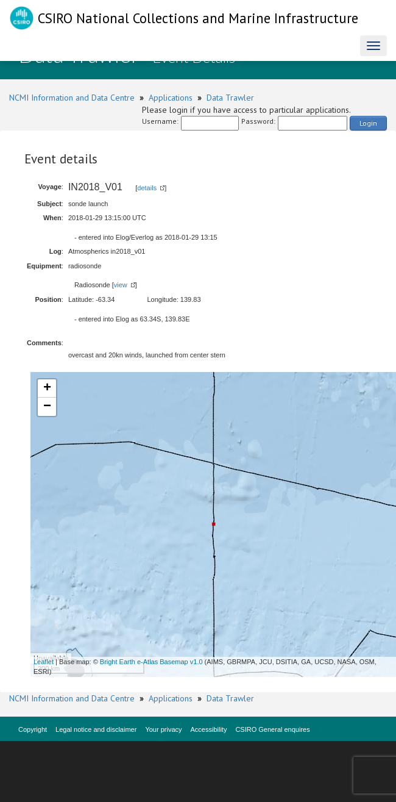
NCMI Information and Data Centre (72, 97)
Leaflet (44, 661)
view (120, 284)
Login (368, 122)
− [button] (47, 407)
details (147, 188)
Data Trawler (230, 97)
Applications (171, 97)
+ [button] (47, 388)
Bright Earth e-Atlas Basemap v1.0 (151, 661)
